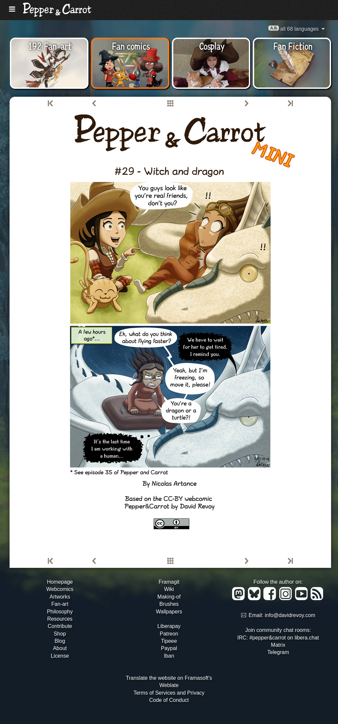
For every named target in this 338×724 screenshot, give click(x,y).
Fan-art (60, 604)
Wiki (169, 589)
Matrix (278, 645)
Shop (60, 634)
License (60, 656)
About (60, 648)
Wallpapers (169, 611)
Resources (59, 619)
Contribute (60, 626)
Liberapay (169, 626)
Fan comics (131, 45)
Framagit (168, 582)
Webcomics (59, 589)
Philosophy (60, 611)
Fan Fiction (293, 45)
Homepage (60, 582)
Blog (59, 641)
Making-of (169, 597)
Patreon (169, 634)
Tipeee (169, 641)
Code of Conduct (169, 700)
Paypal (169, 648)
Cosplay (211, 45)
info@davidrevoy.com (290, 615)
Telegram (278, 652)
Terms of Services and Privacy (168, 693)
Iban (169, 656)
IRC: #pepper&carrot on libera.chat (278, 637)
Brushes (169, 604)
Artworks (60, 597)
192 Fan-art (50, 45)
